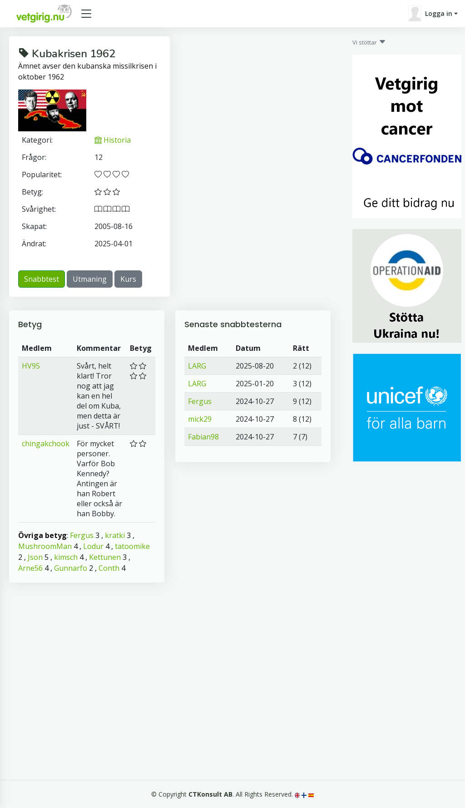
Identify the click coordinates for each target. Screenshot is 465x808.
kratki (115, 535)
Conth (109, 568)
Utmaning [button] (90, 279)
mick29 (200, 419)
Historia (112, 140)
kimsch (66, 557)
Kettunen (105, 557)
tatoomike (132, 546)
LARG (197, 366)
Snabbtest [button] (41, 279)
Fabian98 (203, 437)
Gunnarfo (70, 568)
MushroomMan (45, 546)
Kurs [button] (128, 279)
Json (35, 557)
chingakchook (45, 444)
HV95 (31, 366)
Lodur (93, 546)
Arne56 (30, 568)
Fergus (82, 535)
